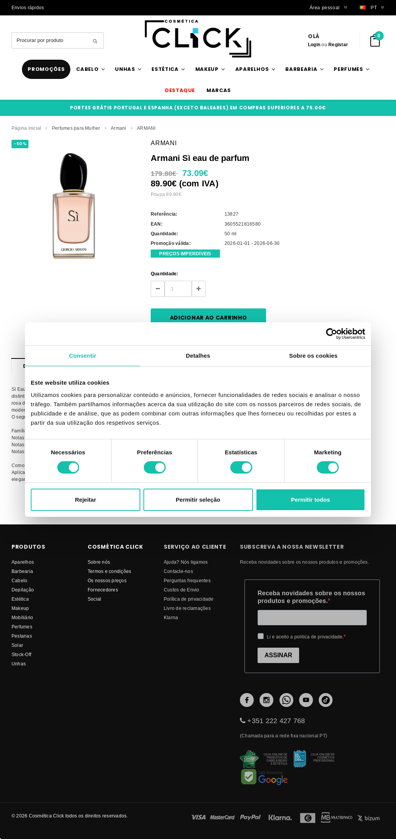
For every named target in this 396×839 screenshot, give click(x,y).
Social (94, 599)
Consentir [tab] (83, 355)
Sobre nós (99, 562)
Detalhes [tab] (198, 355)
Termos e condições (109, 571)
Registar (338, 44)
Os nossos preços (107, 580)
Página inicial (26, 128)
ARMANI (146, 128)
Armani (118, 128)
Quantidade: (164, 273)
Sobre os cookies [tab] (313, 355)
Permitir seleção (198, 499)
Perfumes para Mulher (76, 128)
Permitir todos (310, 499)
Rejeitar (85, 499)
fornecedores (103, 590)
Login (314, 44)
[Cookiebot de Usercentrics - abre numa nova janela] (331, 333)
